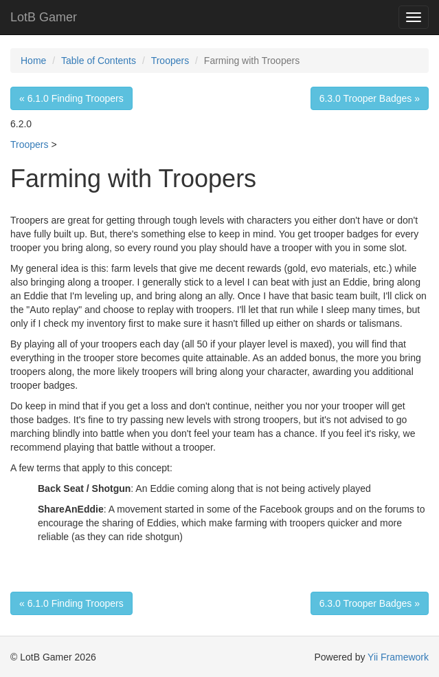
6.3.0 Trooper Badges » (369, 98)
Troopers (170, 60)
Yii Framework (398, 657)
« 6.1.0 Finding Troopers (71, 98)
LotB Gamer (43, 17)
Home (33, 60)
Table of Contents (98, 60)
